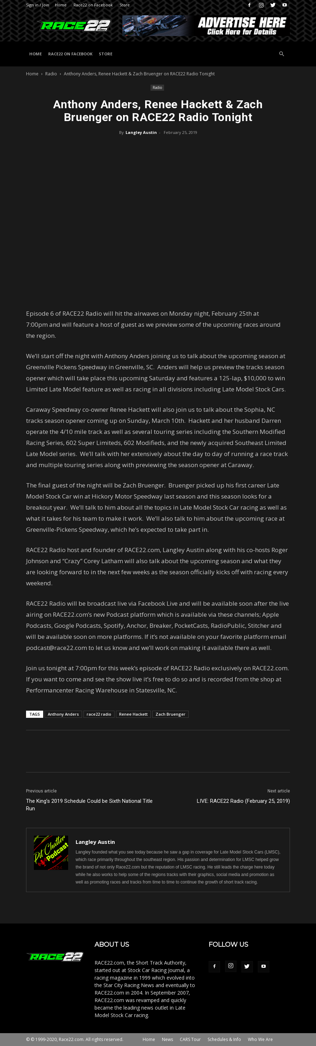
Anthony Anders (63, 714)
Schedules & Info (224, 1039)
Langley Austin (141, 132)
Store (124, 4)
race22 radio (99, 714)
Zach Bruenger (170, 714)
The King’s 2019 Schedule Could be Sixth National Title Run (89, 805)
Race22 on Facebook (93, 4)
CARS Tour (190, 1039)
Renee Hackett (133, 714)
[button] (281, 54)
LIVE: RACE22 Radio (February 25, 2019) (243, 801)
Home (61, 4)
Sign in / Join (37, 4)
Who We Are (260, 1039)
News (167, 1039)
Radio (51, 74)
